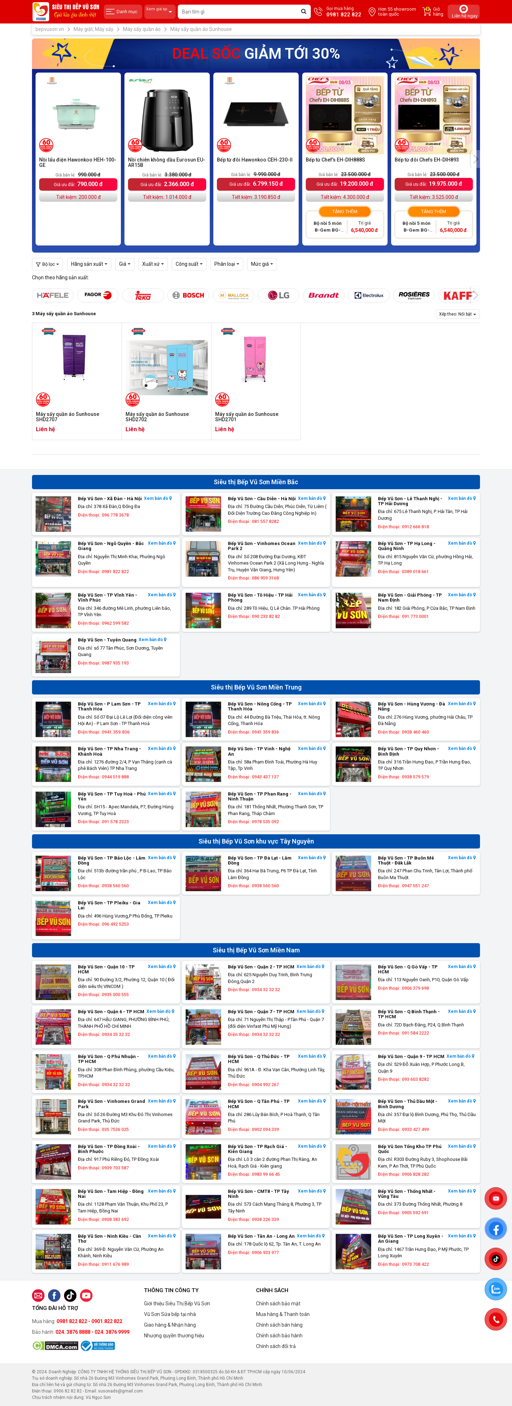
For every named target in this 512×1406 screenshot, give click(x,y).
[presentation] (475, 159)
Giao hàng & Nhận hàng (170, 1325)
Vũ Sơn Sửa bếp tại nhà (170, 1314)
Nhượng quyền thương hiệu (174, 1335)
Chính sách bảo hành (279, 1335)
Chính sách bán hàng (279, 1325)
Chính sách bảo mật (278, 1303)
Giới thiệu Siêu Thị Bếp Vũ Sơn (177, 1303)
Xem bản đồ (158, 498)
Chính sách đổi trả (276, 1346)
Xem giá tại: (160, 12)
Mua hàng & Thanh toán (283, 1314)
